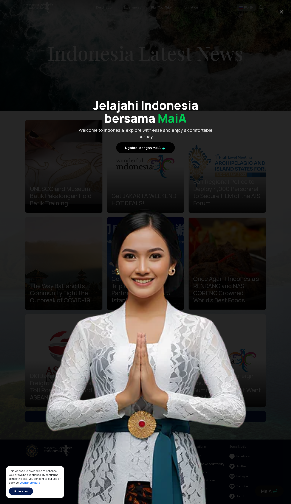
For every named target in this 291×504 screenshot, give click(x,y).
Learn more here (30, 482)
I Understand (21, 491)
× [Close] (281, 12)
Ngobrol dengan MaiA (145, 147)
